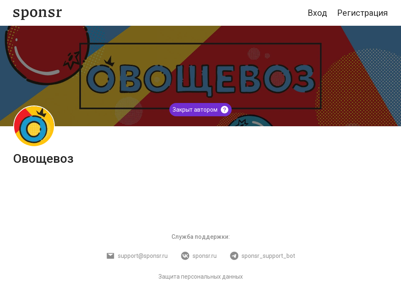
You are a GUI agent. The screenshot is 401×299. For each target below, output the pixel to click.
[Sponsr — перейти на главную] (37, 13)
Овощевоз (43, 158)
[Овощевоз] (34, 126)
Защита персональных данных (201, 276)
